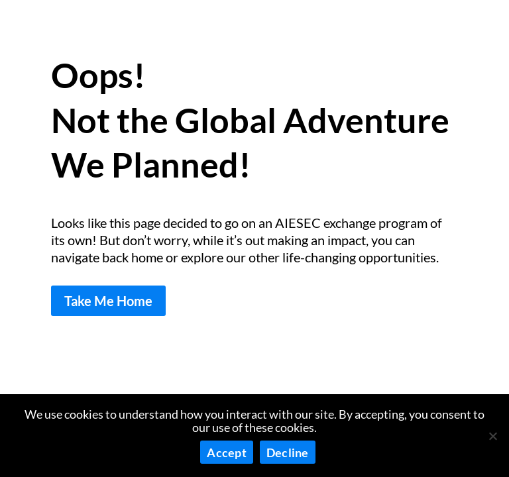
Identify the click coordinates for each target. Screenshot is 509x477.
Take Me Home (108, 301)
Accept (227, 452)
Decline (287, 452)
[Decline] (492, 436)
